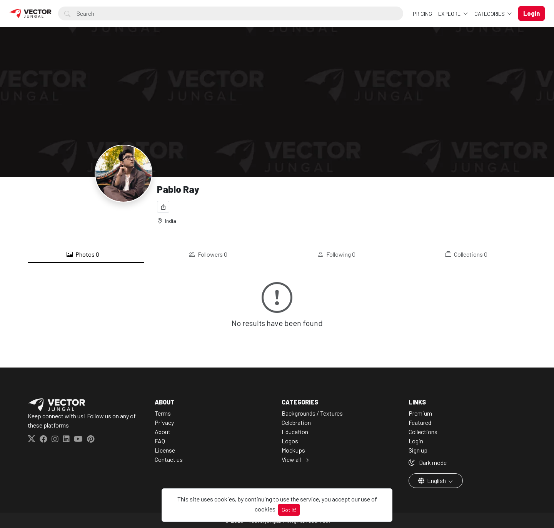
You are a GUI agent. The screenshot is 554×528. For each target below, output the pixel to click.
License (165, 450)
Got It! (289, 509)
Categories (490, 13)
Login (416, 440)
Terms (163, 413)
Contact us (169, 459)
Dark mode (428, 462)
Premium (420, 413)
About (162, 431)
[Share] (163, 207)
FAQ (160, 440)
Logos (290, 440)
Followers (208, 254)
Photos (83, 254)
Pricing (422, 13)
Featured (420, 422)
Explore (450, 13)
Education (295, 431)
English (432, 480)
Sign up (418, 450)
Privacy (164, 422)
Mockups (293, 450)
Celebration (296, 422)
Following (336, 254)
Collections (466, 254)
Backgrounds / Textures (312, 413)
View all (291, 459)
